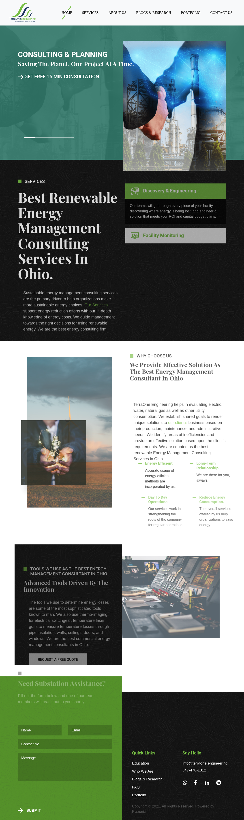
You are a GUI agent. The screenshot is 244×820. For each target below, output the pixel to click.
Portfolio (191, 13)
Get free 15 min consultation (58, 76)
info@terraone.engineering (205, 763)
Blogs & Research (153, 13)
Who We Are (142, 771)
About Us (117, 13)
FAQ (136, 787)
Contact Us (221, 13)
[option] (122, 92)
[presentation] (52, 794)
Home (67, 13)
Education (140, 763)
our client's (177, 438)
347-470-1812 (194, 770)
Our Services (96, 320)
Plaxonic (139, 812)
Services (90, 13)
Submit (29, 810)
